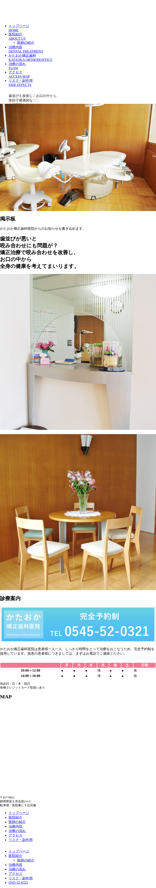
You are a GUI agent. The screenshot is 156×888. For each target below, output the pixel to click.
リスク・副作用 (21, 840)
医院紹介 (15, 817)
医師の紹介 (25, 42)
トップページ (19, 813)
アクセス (15, 835)
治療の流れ (17, 831)
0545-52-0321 (18, 882)
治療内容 (15, 826)
